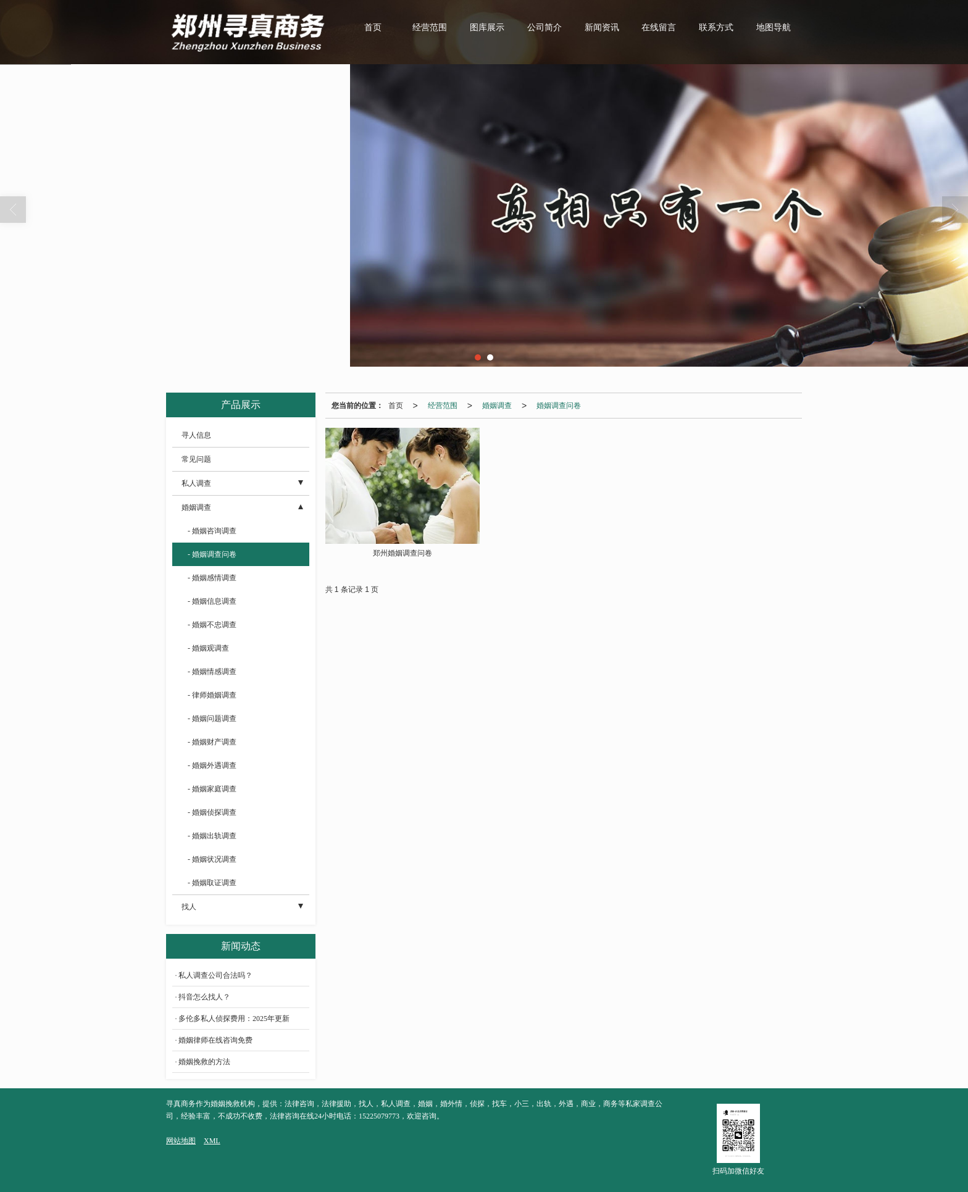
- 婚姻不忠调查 (212, 624)
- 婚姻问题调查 (212, 718)
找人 (189, 906)
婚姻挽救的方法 (204, 1061)
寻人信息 (196, 435)
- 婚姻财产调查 (212, 742)
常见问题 (196, 459)
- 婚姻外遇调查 (212, 765)
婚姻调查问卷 (558, 405)
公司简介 (544, 27)
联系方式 (716, 27)
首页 (373, 27)
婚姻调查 (497, 405)
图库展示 (487, 27)
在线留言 (658, 27)
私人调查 (196, 483)
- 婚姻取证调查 (212, 882)
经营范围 (429, 27)
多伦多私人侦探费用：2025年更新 (234, 1018)
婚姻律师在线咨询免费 (215, 1040)
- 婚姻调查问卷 (212, 554)
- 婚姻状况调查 (212, 859)
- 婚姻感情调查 (212, 577)
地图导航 (773, 27)
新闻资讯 (602, 27)
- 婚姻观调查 (208, 648)
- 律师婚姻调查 (212, 695)
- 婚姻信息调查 (212, 601)
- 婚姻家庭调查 (212, 789)
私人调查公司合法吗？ (215, 975)
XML (212, 1140)
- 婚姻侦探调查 (212, 812)
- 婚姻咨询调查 (212, 531)
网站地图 (181, 1140)
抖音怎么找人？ (204, 997)
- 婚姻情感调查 (212, 671)
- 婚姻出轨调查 (212, 835)
